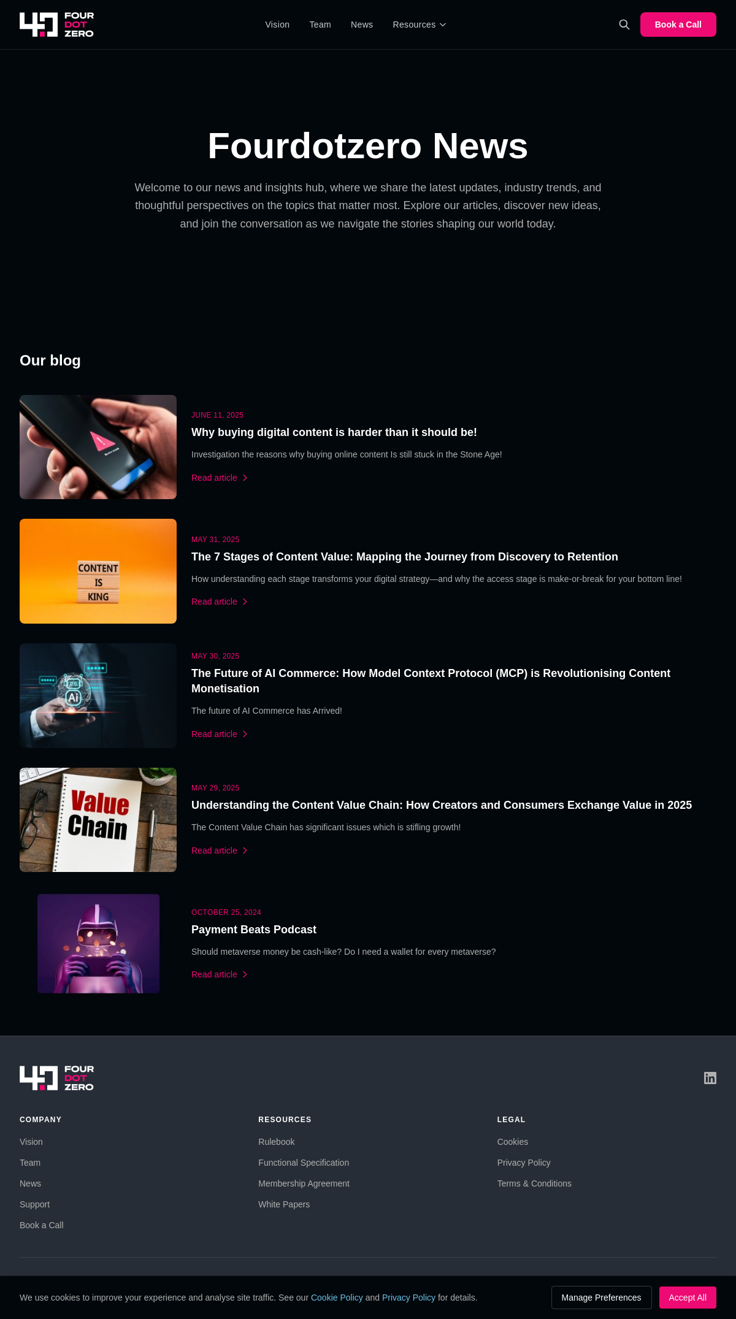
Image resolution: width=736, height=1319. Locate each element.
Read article (220, 478)
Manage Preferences (602, 1297)
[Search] (624, 24)
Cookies (513, 1142)
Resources (420, 24)
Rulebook (276, 1142)
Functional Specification (303, 1163)
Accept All (688, 1297)
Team (320, 24)
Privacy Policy (524, 1163)
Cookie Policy (337, 1297)
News (362, 24)
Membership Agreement (304, 1183)
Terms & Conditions (534, 1183)
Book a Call (678, 24)
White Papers (284, 1204)
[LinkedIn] (710, 1078)
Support (35, 1204)
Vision (277, 24)
